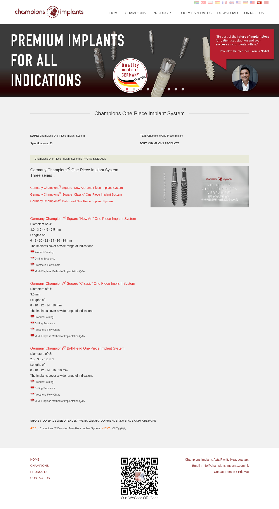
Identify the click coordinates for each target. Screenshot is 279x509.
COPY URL (140, 420)
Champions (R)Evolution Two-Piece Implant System (70, 428)
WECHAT (94, 420)
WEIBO (61, 420)
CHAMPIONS (135, 13)
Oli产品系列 (119, 428)
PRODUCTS (162, 13)
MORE (152, 420)
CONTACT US (253, 13)
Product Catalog (44, 252)
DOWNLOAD (227, 13)
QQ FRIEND (108, 420)
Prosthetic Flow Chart (47, 265)
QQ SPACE (49, 420)
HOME (114, 13)
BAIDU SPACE (124, 420)
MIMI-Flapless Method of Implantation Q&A (60, 271)
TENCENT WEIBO (77, 420)
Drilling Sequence (45, 258)
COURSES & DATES (195, 13)
